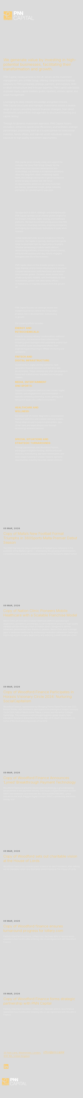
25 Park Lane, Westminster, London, (22, 1052)
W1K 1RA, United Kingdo (16, 1056)
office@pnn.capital (53, 1052)
